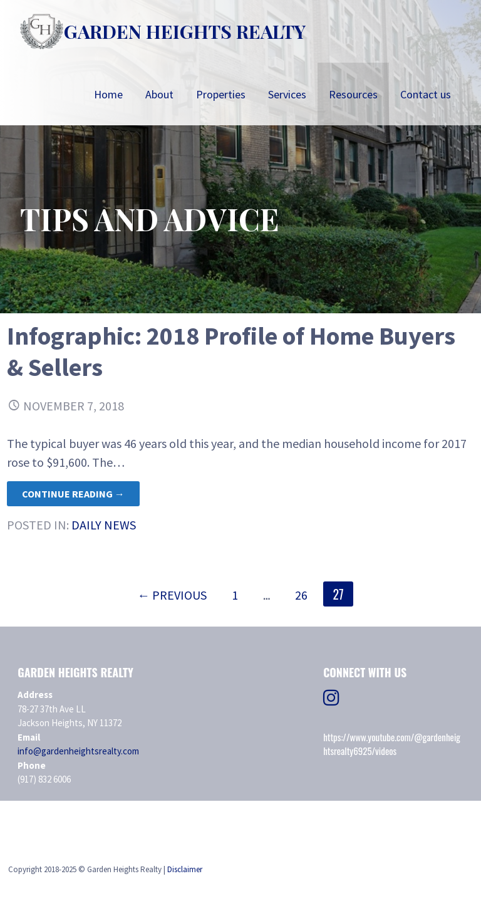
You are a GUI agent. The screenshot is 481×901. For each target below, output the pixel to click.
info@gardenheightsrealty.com (78, 751)
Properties (221, 94)
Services (287, 94)
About (159, 94)
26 (301, 595)
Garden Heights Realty (185, 31)
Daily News (103, 525)
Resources (353, 94)
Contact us (425, 94)
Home (108, 94)
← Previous (172, 595)
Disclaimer (184, 869)
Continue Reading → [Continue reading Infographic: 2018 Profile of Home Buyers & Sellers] (73, 493)
